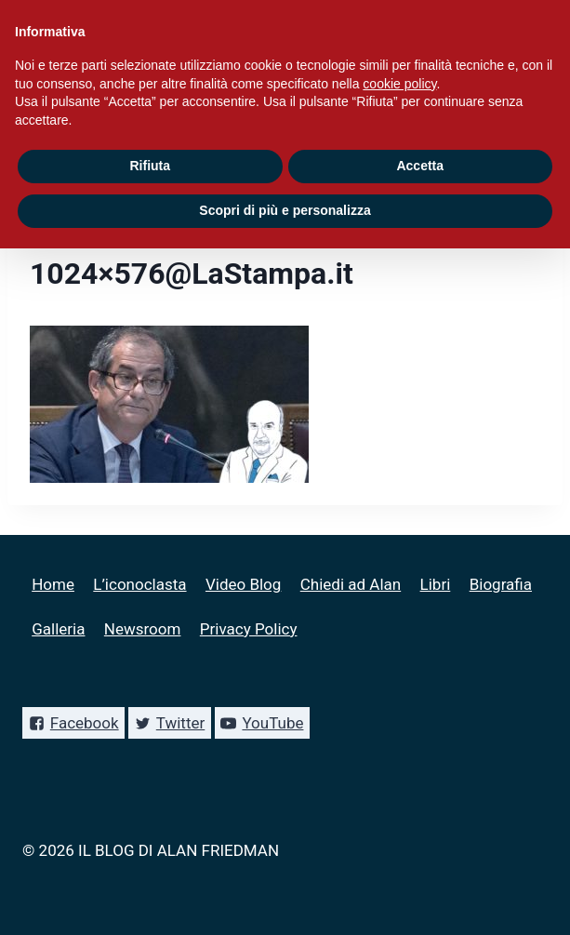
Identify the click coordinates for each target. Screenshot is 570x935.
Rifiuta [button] (149, 165)
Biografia (501, 584)
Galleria (58, 629)
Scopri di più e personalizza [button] (284, 210)
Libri (435, 584)
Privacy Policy (249, 629)
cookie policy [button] (399, 83)
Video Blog (243, 584)
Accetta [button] (420, 165)
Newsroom (142, 629)
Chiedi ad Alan (350, 584)
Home (53, 584)
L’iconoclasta (139, 584)
